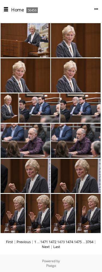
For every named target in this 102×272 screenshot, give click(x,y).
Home (17, 10)
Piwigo (51, 265)
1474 (69, 241)
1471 (44, 241)
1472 (52, 241)
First (9, 241)
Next (46, 246)
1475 (78, 241)
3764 (89, 241)
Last (56, 246)
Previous (24, 241)
